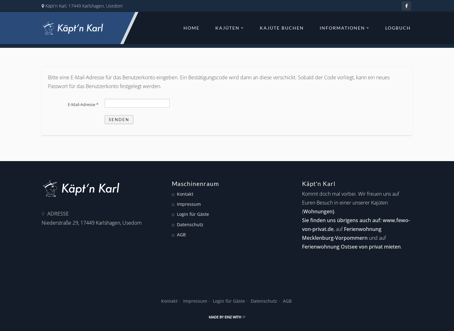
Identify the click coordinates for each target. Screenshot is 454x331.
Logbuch (398, 28)
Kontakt (185, 194)
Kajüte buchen (282, 28)
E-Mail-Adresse (83, 104)
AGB (181, 235)
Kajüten (229, 28)
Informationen (345, 28)
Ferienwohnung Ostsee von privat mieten (351, 246)
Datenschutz (190, 224)
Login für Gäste (193, 214)
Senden (119, 119)
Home (191, 28)
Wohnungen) (318, 211)
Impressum (189, 204)
